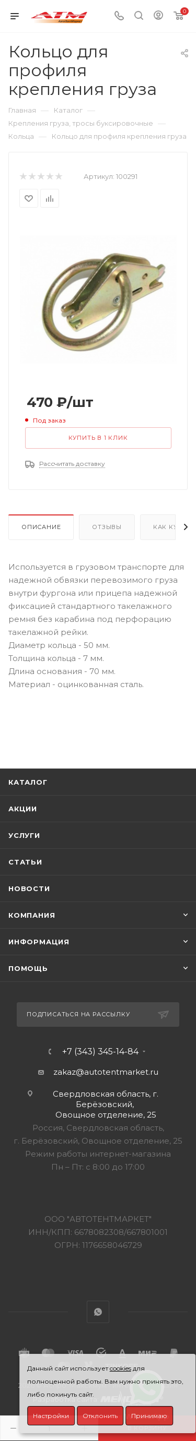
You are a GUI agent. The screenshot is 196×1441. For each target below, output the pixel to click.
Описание (41, 527)
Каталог (28, 782)
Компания (31, 915)
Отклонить (100, 1416)
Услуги (24, 835)
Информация (39, 942)
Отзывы (107, 527)
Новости (29, 888)
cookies (120, 1368)
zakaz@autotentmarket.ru (105, 1072)
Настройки (51, 1416)
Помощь (28, 968)
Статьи (25, 862)
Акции (22, 808)
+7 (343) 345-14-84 (100, 1052)
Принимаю (149, 1416)
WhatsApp (98, 1312)
